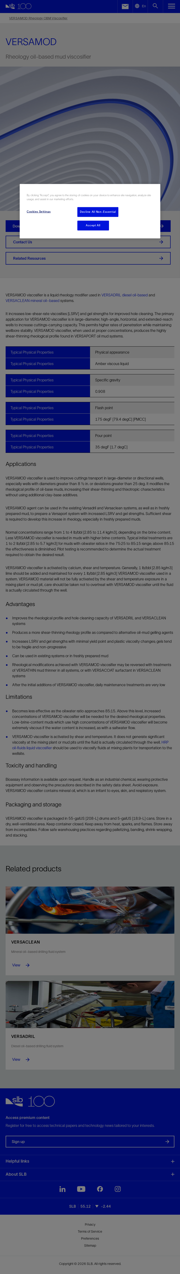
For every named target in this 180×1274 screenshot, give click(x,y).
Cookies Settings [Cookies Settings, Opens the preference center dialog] (39, 211)
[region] (90, 211)
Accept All (93, 225)
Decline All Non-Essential (98, 211)
